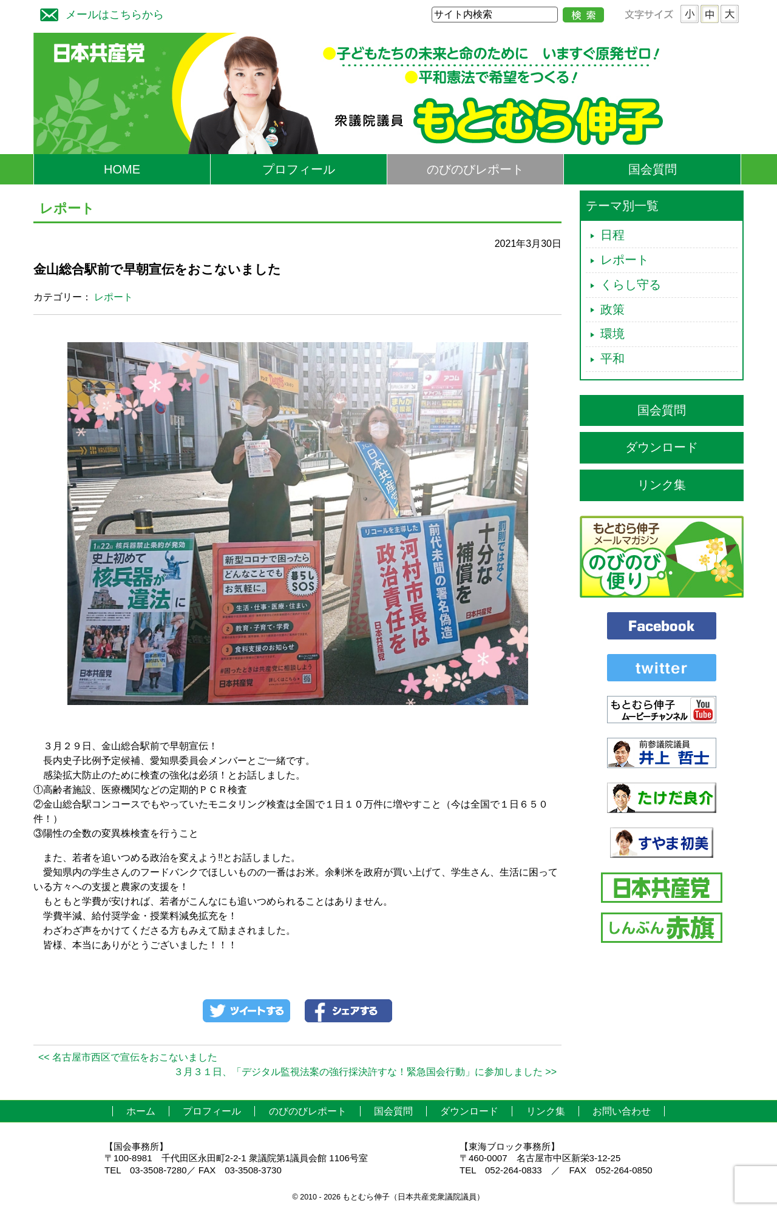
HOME (122, 169)
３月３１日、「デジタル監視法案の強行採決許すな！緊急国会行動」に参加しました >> (365, 1072)
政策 (612, 309)
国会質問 (652, 169)
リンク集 (661, 484)
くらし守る (630, 284)
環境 (612, 333)
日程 (612, 234)
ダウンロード (661, 447)
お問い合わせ (621, 1111)
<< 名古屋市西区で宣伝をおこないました (127, 1057)
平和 (612, 358)
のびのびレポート (475, 169)
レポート (113, 297)
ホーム (140, 1111)
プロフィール (298, 169)
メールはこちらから (99, 13)
